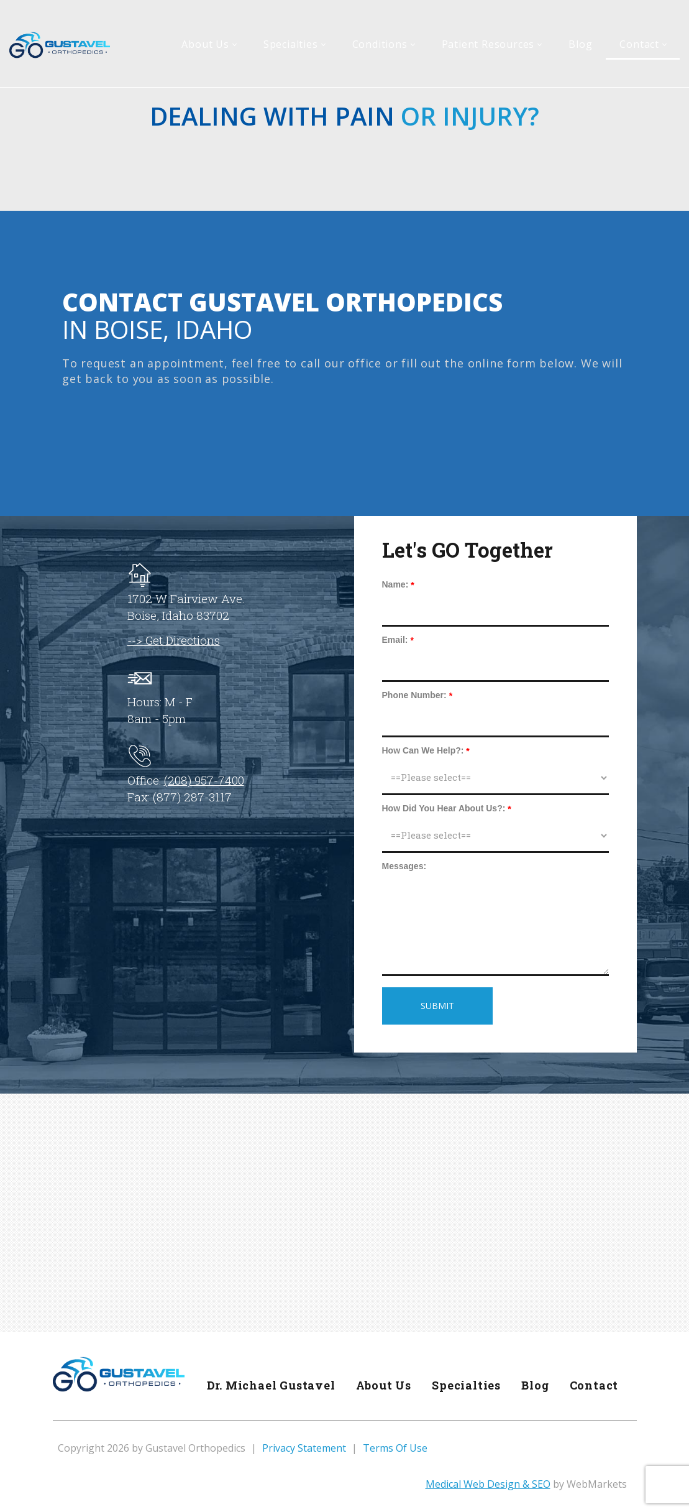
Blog (534, 1385)
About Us (381, 1385)
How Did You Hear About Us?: (444, 808)
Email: (395, 639)
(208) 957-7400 (204, 780)
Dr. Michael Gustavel (268, 1385)
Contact (593, 1385)
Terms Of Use (395, 1448)
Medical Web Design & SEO (488, 1484)
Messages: (404, 866)
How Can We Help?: (423, 750)
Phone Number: (414, 695)
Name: (395, 584)
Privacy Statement (304, 1448)
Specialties (465, 1385)
